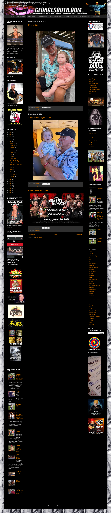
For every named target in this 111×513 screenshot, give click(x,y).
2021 (10, 179)
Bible (90, 259)
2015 (10, 192)
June (11, 156)
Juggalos (91, 287)
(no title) (18, 391)
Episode (91, 269)
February (12, 174)
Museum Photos (93, 303)
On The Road (92, 143)
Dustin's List (100, 188)
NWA (90, 307)
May (11, 167)
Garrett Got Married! (18, 430)
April (11, 169)
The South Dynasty (18, 472)
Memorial (91, 295)
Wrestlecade (92, 81)
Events (91, 273)
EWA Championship (55, 16)
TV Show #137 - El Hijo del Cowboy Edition (19, 491)
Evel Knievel (92, 271)
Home (12, 16)
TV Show (91, 144)
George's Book (21, 16)
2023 (10, 139)
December (13, 143)
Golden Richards (18, 481)
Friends (91, 281)
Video (90, 322)
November (13, 145)
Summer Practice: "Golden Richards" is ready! (19, 448)
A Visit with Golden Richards (18, 405)
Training (91, 146)
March (12, 172)
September (13, 150)
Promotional (37, 230)
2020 (10, 181)
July (11, 154)
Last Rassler (92, 289)
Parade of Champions (95, 310)
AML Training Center (94, 89)
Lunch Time (33, 25)
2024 (10, 136)
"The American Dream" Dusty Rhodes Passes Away (19, 415)
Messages (92, 297)
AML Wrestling (93, 87)
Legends (91, 139)
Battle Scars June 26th (38, 191)
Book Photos (92, 133)
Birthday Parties (84, 16)
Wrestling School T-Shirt (70, 16)
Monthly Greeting (93, 141)
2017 (10, 188)
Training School (93, 85)
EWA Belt (91, 275)
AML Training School (94, 254)
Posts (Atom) (38, 237)
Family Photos (38, 109)
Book (90, 261)
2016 (10, 190)
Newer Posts (32, 234)
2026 (10, 132)
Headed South (93, 93)
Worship (91, 324)
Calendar (91, 265)
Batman (91, 258)
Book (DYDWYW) (94, 83)
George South (93, 78)
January (12, 176)
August (12, 152)
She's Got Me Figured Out (39, 117)
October (12, 147)
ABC (90, 252)
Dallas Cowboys (93, 135)
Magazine (91, 293)
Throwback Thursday (94, 316)
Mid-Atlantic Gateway (94, 299)
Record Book (31, 16)
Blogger (71, 505)
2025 (10, 134)
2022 (10, 141)
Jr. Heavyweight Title (94, 285)
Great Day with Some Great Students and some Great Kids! (19, 377)
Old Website (92, 91)
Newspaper (92, 305)
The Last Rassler (42, 16)
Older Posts (79, 234)
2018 (10, 186)
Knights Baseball (99, 230)
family (90, 277)
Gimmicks (91, 283)
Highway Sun (92, 80)
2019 (10, 183)
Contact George (96, 16)
